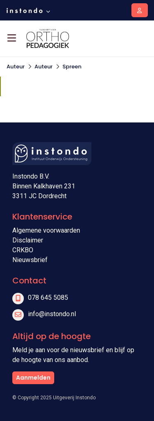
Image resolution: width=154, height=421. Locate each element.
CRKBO (22, 250)
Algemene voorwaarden (46, 230)
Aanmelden (33, 377)
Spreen (71, 66)
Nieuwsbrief (30, 260)
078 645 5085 (48, 297)
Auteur (16, 66)
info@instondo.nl (52, 314)
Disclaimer (27, 240)
